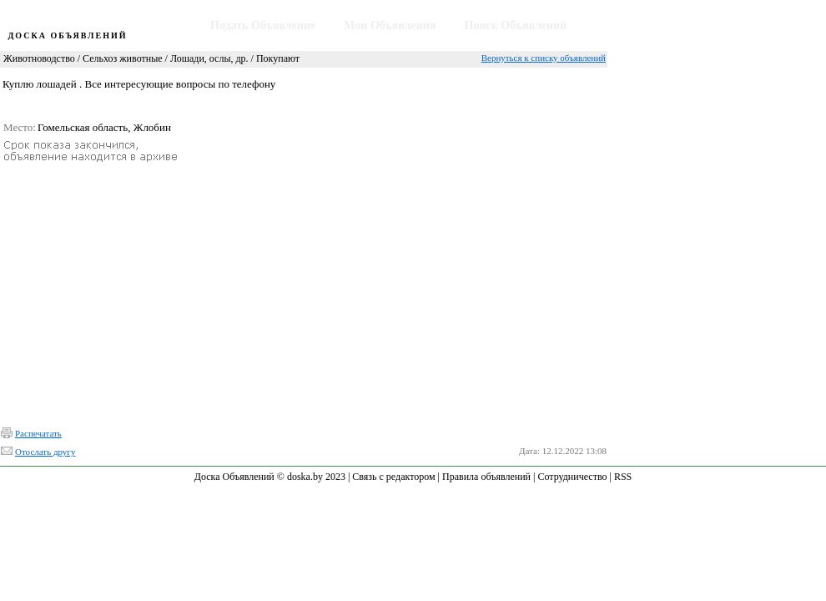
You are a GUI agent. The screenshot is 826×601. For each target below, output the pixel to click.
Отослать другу (45, 452)
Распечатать (38, 433)
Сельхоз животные (122, 58)
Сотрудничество (572, 476)
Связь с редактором (393, 476)
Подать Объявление (262, 25)
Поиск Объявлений (516, 25)
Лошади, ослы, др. (209, 58)
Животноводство (39, 58)
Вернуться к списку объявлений (543, 58)
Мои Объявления (390, 25)
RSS (623, 476)
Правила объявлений (486, 476)
